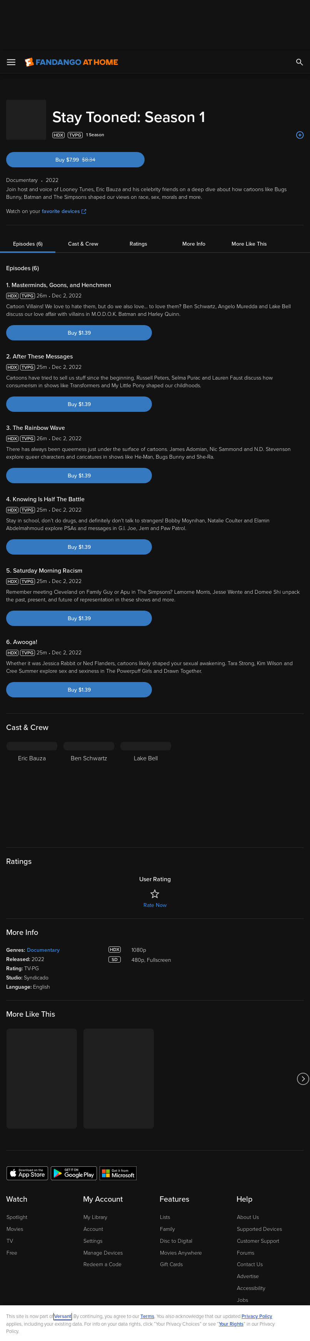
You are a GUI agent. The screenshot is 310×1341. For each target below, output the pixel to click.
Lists (165, 1159)
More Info (193, 185)
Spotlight (17, 1159)
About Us (248, 1159)
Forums (245, 1194)
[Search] (300, 11)
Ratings (138, 185)
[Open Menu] (11, 11)
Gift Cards (171, 1206)
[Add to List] (300, 77)
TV (10, 1182)
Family (167, 1171)
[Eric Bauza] (32, 731)
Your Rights (231, 1273)
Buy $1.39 (79, 274)
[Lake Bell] (146, 731)
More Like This (249, 185)
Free (12, 1194)
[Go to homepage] (71, 11)
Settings (92, 1182)
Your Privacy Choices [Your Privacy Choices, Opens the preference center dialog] (79, 1329)
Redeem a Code (102, 1206)
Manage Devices (103, 1194)
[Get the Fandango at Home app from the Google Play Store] (73, 1114)
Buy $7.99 (87, 101)
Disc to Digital (176, 1182)
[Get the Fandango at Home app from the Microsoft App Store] (118, 1114)
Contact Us (250, 1206)
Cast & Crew (83, 185)
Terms (147, 1266)
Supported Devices (259, 1171)
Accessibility (251, 1230)
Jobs (242, 1242)
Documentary (43, 891)
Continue (136, 1329)
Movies (15, 1171)
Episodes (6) (28, 185)
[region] (155, 1298)
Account (93, 1171)
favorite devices (64, 153)
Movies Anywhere (181, 1194)
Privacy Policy (257, 1266)
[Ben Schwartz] (89, 731)
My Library (95, 1159)
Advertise (248, 1218)
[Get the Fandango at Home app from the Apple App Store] (27, 1114)
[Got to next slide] (303, 1020)
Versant (62, 1266)
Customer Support (258, 1182)
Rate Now (155, 847)
